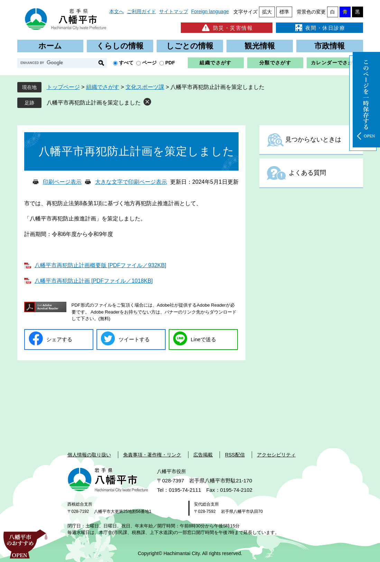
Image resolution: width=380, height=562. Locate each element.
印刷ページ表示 (62, 182)
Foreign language (210, 11)
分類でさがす (275, 62)
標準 (284, 12)
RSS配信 (235, 454)
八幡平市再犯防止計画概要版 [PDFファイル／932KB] (100, 265)
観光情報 (259, 46)
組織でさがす (215, 62)
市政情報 (329, 46)
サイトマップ (173, 11)
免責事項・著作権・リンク (152, 454)
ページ (149, 62)
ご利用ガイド (141, 11)
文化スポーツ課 (145, 87)
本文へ (116, 11)
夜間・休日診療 (319, 27)
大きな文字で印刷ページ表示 (131, 182)
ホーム (50, 46)
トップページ (63, 87)
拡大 (267, 12)
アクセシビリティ (276, 454)
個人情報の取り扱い (89, 454)
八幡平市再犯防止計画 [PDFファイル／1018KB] (94, 281)
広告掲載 (203, 454)
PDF (170, 62)
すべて (126, 62)
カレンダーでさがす (335, 62)
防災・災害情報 (226, 27)
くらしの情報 (119, 46)
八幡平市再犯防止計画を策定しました (94, 103)
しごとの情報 (189, 46)
